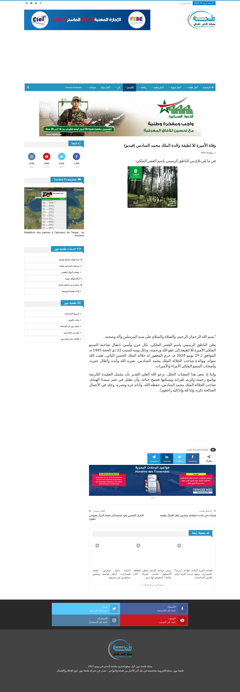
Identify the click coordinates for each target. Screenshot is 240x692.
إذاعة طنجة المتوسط (70, 291)
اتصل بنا (185, 3)
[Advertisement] (120, 55)
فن (118, 87)
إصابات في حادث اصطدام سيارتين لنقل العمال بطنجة (188, 515)
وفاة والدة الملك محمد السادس (197, 450)
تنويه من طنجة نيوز (71, 333)
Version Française (73, 87)
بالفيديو (130, 87)
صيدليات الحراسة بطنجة (70, 266)
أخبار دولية (105, 87)
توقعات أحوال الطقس (70, 272)
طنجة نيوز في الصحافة (69, 326)
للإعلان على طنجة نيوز (70, 339)
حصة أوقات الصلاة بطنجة (70, 260)
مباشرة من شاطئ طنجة (70, 285)
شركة (34, 686)
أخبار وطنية (159, 87)
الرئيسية (208, 87)
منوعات (92, 87)
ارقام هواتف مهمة (73, 278)
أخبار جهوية (176, 87)
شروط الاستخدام (72, 314)
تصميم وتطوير (51, 686)
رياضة (143, 87)
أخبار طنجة (193, 87)
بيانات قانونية (73, 320)
